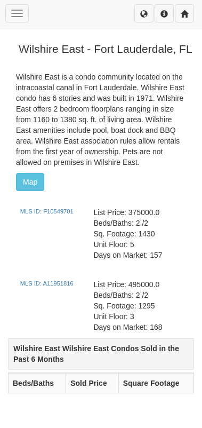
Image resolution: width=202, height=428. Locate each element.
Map (30, 182)
